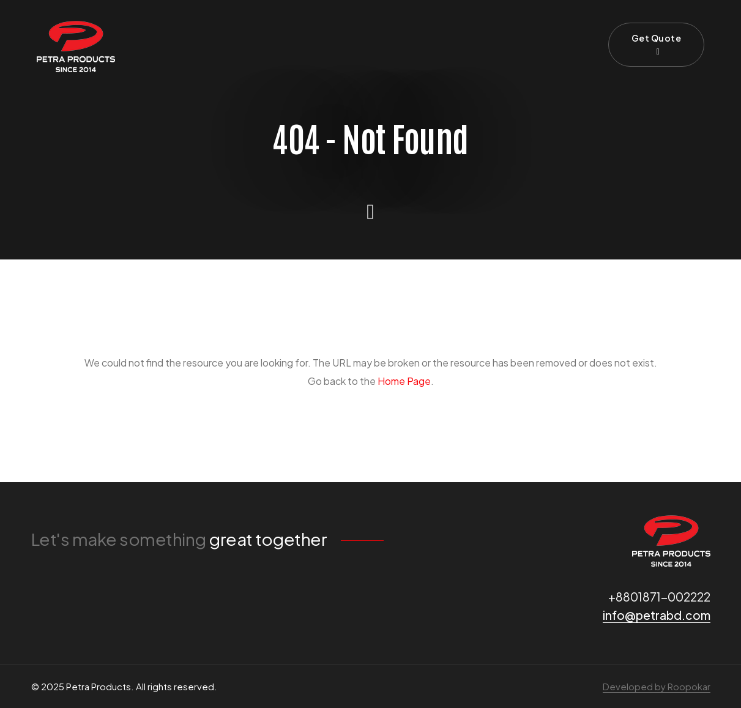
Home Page (404, 380)
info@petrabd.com (656, 615)
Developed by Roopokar (656, 686)
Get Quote (656, 44)
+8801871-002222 (659, 596)
